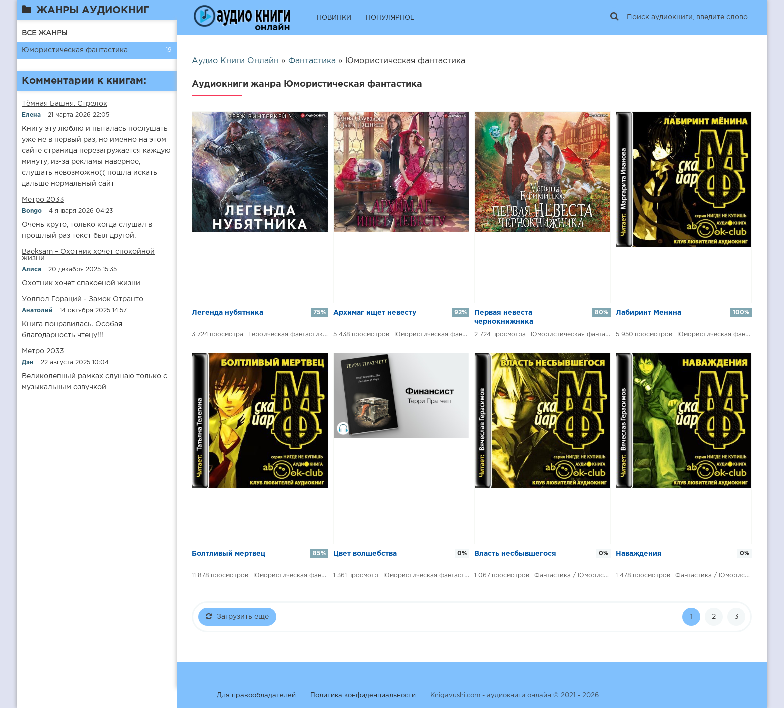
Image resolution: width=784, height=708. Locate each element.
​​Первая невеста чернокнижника (504, 317)
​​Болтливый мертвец (229, 554)
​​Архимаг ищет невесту (375, 313)
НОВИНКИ (334, 18)
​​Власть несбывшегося (515, 554)
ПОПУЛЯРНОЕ (390, 18)
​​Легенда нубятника (228, 313)
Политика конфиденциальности (363, 695)
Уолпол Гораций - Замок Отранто (83, 299)
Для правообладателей (256, 695)
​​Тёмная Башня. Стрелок (65, 104)
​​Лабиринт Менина (649, 313)
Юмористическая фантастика (75, 50)
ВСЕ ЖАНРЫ (45, 33)
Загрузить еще (237, 616)
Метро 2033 (43, 200)
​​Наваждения (639, 554)
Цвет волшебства (365, 554)
